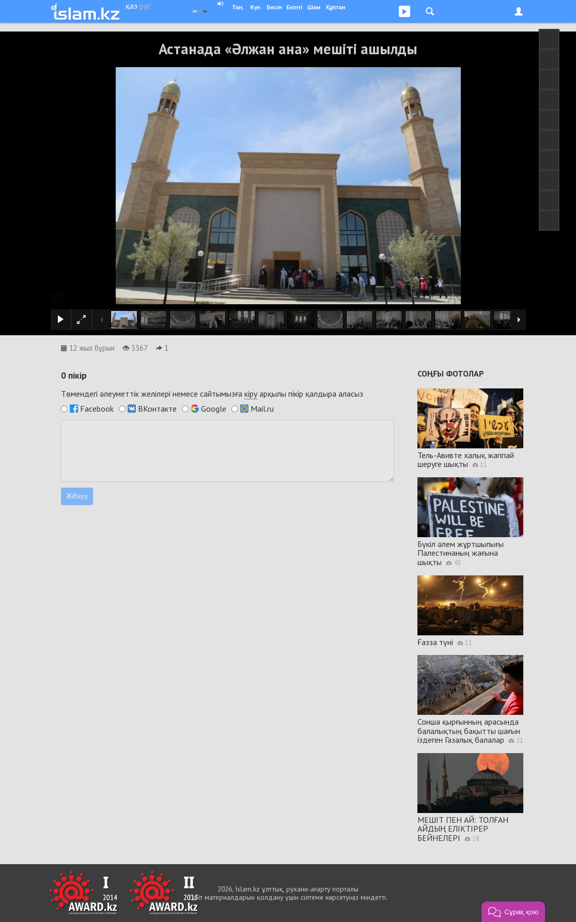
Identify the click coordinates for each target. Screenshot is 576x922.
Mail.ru (262, 408)
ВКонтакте (157, 408)
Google (213, 408)
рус (145, 6)
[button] (513, 911)
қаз (131, 6)
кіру (250, 393)
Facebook (97, 408)
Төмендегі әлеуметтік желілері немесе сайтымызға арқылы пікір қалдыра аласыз (212, 393)
